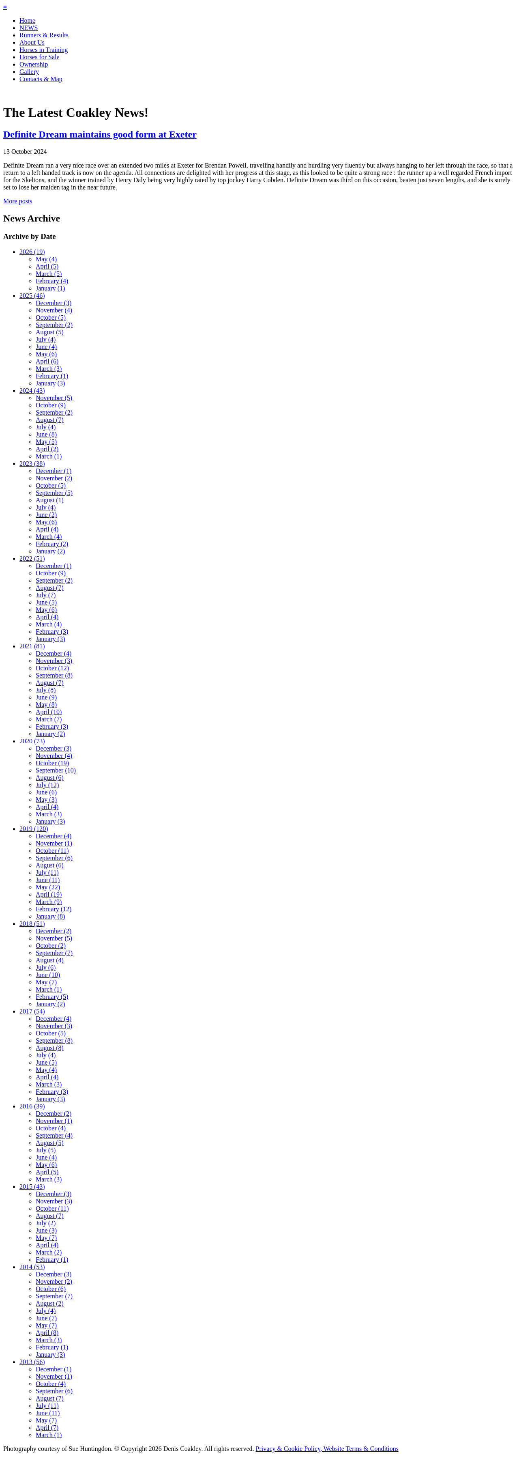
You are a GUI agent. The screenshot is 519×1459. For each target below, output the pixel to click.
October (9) (51, 405)
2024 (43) (32, 390)
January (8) (50, 916)
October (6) (51, 1288)
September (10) (56, 770)
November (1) (54, 843)
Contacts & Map (40, 78)
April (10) (49, 711)
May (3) (46, 799)
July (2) (46, 1223)
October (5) (51, 317)
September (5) (54, 492)
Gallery (29, 71)
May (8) (46, 704)
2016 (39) (32, 1106)
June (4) (46, 346)
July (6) (46, 967)
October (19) (52, 763)
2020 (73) (32, 741)
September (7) (54, 952)
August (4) (50, 960)
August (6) (50, 777)
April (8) (47, 1332)
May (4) (46, 259)
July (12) (47, 784)
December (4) (53, 653)
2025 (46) (32, 295)
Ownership (33, 64)
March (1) (49, 456)
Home (27, 20)
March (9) (49, 901)
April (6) (47, 361)
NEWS (28, 27)
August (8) (50, 1047)
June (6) (46, 792)
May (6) (46, 354)
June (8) (46, 434)
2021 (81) (32, 646)
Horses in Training (43, 49)
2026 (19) (32, 251)
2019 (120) (33, 828)
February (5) (52, 996)
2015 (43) (32, 1186)
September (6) (54, 857)
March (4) (49, 536)
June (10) (48, 974)
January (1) (50, 288)
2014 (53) (32, 1266)
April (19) (49, 894)
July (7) (46, 595)
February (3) (52, 631)
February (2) (52, 543)
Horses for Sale (39, 57)
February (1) (52, 375)
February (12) (53, 909)
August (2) (50, 1303)
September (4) (54, 1135)
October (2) (51, 945)
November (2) (54, 478)
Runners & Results (44, 35)
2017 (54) (32, 1011)
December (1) (53, 470)
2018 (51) (32, 923)
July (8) (46, 689)
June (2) (46, 514)
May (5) (46, 441)
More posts (17, 201)
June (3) (46, 1230)
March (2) (49, 1252)
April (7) (47, 1427)
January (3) (50, 383)
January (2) (50, 551)
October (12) (52, 668)
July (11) (47, 872)
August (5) (50, 332)
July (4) (46, 339)
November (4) (54, 310)
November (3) (54, 660)
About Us (32, 42)
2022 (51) (32, 558)
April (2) (47, 448)
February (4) (52, 281)
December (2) (53, 930)
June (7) (46, 1318)
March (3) (49, 368)
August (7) (50, 419)
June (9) (46, 697)
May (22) (48, 887)
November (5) (54, 397)
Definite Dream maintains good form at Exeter (100, 134)
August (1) (50, 500)
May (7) (46, 982)
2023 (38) (32, 463)
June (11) (48, 879)
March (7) (49, 719)
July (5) (46, 1150)
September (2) (54, 324)
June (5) (46, 602)
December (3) (53, 302)
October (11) (52, 850)
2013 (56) (32, 1361)
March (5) (49, 273)
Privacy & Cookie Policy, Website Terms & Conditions (327, 1448)
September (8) (54, 675)
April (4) (47, 529)
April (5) (47, 266)
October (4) (51, 1128)
